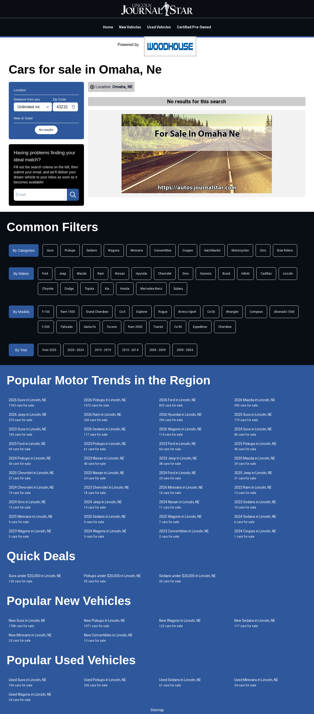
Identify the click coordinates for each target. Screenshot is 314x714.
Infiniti (245, 273)
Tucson (112, 327)
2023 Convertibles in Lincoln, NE (184, 533)
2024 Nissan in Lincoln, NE (179, 504)
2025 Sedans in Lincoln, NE (105, 519)
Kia (107, 288)
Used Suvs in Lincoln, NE (27, 682)
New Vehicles (130, 27)
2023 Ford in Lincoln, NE (177, 446)
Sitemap (157, 710)
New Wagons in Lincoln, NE (180, 623)
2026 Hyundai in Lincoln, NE (180, 417)
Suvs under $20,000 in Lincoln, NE (35, 578)
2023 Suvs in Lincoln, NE (27, 431)
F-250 (46, 327)
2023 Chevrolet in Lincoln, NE (106, 490)
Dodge (69, 288)
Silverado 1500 (284, 312)
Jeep (62, 273)
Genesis (206, 273)
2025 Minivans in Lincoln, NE (31, 519)
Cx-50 (211, 312)
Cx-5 (122, 312)
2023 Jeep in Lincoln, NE (178, 461)
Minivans (137, 250)
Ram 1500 (68, 312)
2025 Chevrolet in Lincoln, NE (31, 475)
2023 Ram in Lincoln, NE (253, 490)
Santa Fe (90, 327)
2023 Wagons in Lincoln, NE (30, 533)
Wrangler (232, 312)
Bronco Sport (187, 312)
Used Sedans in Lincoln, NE (180, 682)
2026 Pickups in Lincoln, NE (105, 402)
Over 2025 (49, 350)
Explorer (141, 312)
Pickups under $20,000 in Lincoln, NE (112, 578)
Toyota (89, 288)
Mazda (81, 273)
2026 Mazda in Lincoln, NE (254, 402)
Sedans (91, 250)
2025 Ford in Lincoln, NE (27, 446)
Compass (256, 312)
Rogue (162, 312)
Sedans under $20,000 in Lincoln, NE (187, 578)
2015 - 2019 (103, 350)
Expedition (200, 327)
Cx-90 (178, 327)
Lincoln (288, 273)
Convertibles (162, 250)
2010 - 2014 (130, 350)
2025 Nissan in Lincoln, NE (104, 475)
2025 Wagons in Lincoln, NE (180, 519)
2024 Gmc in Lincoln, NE (27, 504)
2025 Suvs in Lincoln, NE (253, 417)
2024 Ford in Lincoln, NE (177, 475)
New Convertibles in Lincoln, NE (108, 637)
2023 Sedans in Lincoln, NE (255, 504)
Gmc (185, 273)
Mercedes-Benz (151, 288)
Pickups (70, 250)
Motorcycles (240, 250)
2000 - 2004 (185, 350)
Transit (158, 327)
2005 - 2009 (157, 350)
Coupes (187, 250)
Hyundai (141, 273)
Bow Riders (285, 250)
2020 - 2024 (75, 350)
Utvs (263, 250)
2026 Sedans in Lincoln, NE (105, 431)
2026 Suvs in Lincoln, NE (27, 402)
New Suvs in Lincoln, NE (27, 623)
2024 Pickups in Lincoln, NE (30, 461)
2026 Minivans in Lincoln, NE (181, 490)
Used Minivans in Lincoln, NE (256, 682)
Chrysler (48, 288)
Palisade (67, 327)
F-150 (46, 312)
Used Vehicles (159, 27)
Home (108, 27)
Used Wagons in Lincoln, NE (30, 697)
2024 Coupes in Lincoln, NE (255, 533)
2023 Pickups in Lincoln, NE (105, 446)
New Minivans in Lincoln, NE (30, 637)
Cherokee (225, 327)
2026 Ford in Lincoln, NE (177, 402)
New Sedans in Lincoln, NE (254, 623)
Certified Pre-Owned (194, 27)
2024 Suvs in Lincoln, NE (253, 431)
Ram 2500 (135, 327)
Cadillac (266, 273)
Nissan (120, 273)
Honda (124, 288)
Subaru (178, 288)
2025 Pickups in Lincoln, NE (255, 446)
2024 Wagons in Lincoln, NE (105, 533)
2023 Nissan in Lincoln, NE (104, 461)
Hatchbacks (212, 250)
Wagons (114, 250)
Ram (100, 273)
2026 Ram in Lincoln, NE (102, 417)
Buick (226, 273)
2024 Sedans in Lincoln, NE (255, 519)
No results (46, 130)
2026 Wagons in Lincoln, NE (180, 431)
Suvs (50, 250)
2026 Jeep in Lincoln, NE (28, 417)
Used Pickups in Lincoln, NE (105, 682)
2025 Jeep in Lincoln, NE (253, 475)
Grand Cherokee (97, 312)
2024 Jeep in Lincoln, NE (103, 504)
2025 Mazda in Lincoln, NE (254, 461)
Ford (45, 273)
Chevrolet (164, 273)
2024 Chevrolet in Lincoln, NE (31, 490)
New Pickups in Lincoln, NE (104, 623)
